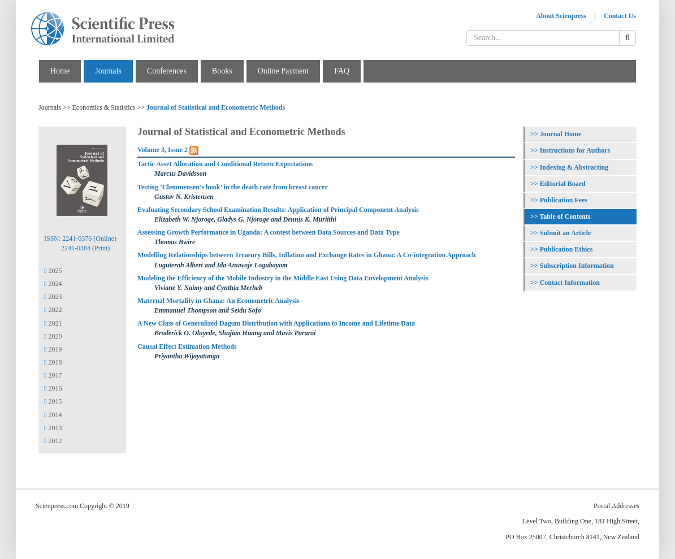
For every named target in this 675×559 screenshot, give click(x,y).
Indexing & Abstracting (574, 167)
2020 (53, 336)
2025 (53, 271)
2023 (53, 297)
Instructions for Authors (575, 150)
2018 (53, 362)
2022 (53, 310)
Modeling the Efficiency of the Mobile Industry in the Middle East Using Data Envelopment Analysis (283, 278)
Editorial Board (563, 184)
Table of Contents (564, 216)
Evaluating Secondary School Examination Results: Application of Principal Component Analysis (278, 210)
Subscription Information (577, 266)
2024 (53, 284)
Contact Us (620, 16)
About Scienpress (561, 16)
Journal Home (561, 134)
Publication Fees (563, 200)
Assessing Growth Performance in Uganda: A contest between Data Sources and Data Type (268, 232)
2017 (53, 375)
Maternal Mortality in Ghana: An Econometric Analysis (218, 301)
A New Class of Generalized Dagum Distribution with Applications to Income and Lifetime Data (276, 323)
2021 (53, 323)
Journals (108, 71)
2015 (53, 401)
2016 (53, 388)
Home (60, 71)
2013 (53, 428)
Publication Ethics (566, 249)
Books (222, 71)
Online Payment (283, 71)
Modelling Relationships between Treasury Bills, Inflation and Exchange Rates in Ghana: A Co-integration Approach (306, 255)
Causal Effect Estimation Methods (187, 346)
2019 (53, 349)
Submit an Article (565, 233)
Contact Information (570, 283)
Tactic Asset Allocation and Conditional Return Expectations (225, 164)
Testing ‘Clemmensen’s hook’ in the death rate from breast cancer (232, 187)
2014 (53, 415)
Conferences (167, 71)
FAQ (341, 71)
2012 (53, 441)
